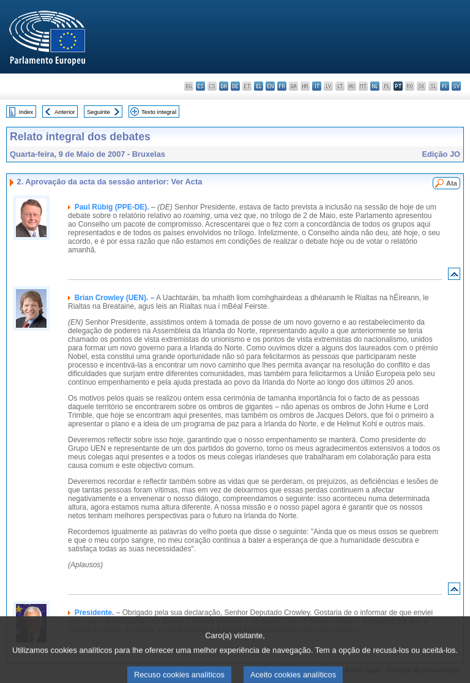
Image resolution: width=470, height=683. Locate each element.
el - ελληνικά (258, 86)
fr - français (281, 86)
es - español (200, 86)
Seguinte (98, 111)
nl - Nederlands (374, 86)
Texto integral (158, 111)
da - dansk (223, 86)
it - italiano (316, 86)
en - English (270, 86)
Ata (451, 183)
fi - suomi (444, 86)
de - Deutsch (235, 86)
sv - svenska (456, 86)
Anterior (64, 111)
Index (26, 111)
